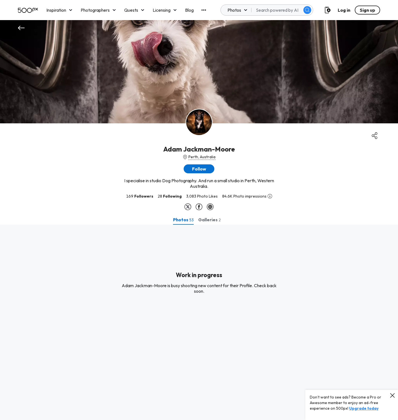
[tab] (183, 220)
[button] (199, 168)
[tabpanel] (199, 322)
